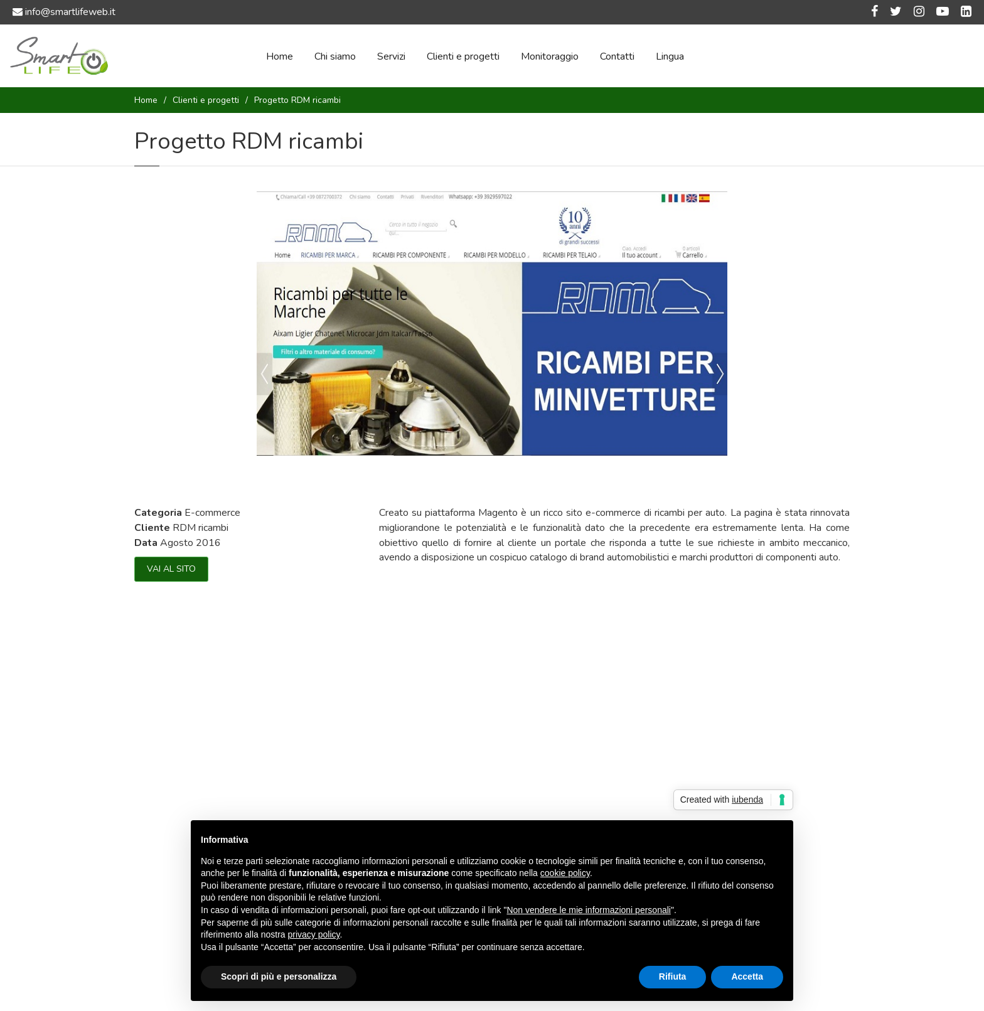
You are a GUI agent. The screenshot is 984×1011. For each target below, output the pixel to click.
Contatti (617, 56)
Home (279, 56)
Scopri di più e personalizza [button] (278, 976)
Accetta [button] (747, 976)
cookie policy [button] (565, 873)
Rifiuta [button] (673, 976)
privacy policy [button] (314, 934)
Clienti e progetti (463, 56)
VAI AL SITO (171, 569)
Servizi (391, 56)
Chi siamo (335, 56)
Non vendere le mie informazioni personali (588, 910)
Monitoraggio (550, 56)
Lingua (670, 56)
